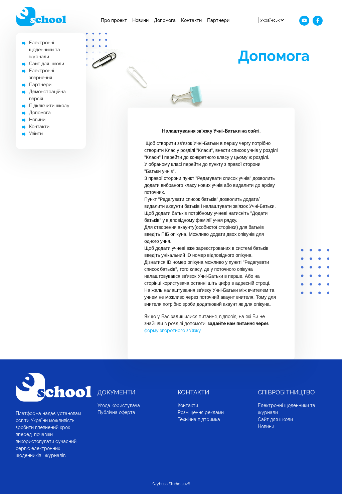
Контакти (191, 20)
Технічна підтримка (199, 419)
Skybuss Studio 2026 (171, 484)
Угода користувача (119, 405)
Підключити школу (49, 105)
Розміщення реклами (201, 412)
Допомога (165, 20)
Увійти (36, 133)
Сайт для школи (46, 63)
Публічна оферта (116, 412)
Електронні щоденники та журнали (44, 49)
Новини (140, 20)
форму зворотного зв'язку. (173, 330)
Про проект (114, 20)
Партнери (218, 20)
